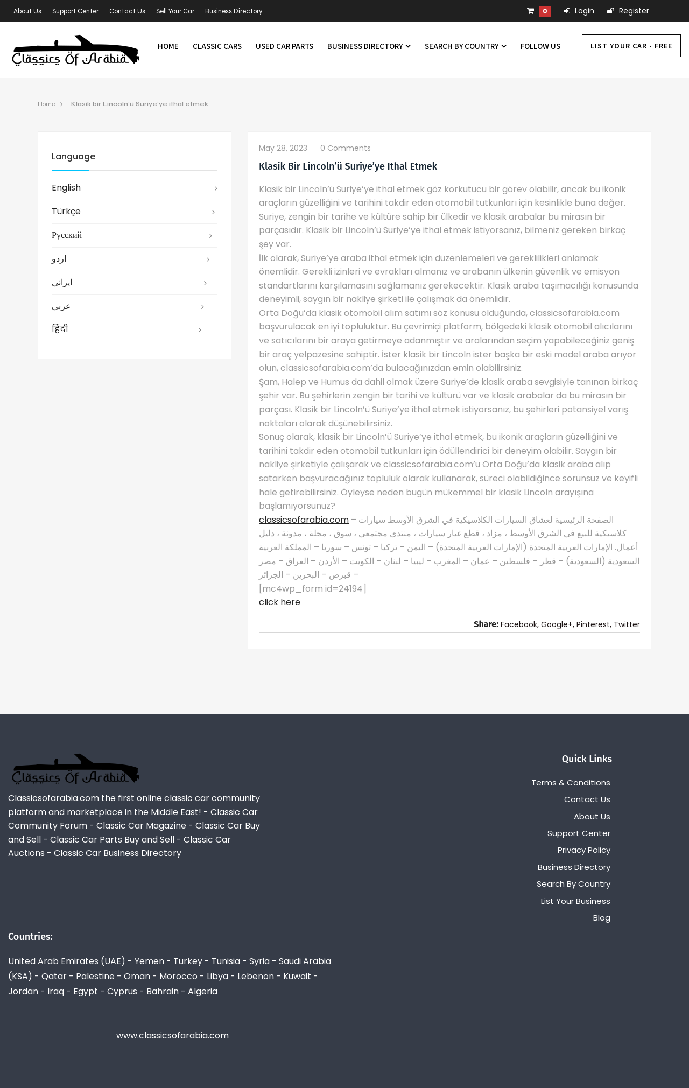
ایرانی (62, 282)
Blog (601, 917)
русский (67, 235)
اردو (59, 258)
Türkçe (66, 211)
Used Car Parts (284, 46)
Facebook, (520, 624)
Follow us (540, 46)
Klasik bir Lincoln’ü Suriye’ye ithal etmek (139, 104)
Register (628, 10)
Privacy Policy (584, 849)
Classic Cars (217, 46)
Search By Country (466, 46)
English (66, 187)
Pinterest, (593, 624)
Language (73, 156)
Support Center (75, 11)
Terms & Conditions (570, 782)
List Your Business (575, 901)
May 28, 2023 (283, 148)
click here (279, 602)
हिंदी (60, 329)
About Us (27, 11)
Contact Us (127, 11)
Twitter (627, 624)
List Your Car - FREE (631, 46)
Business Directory (234, 11)
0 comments (345, 148)
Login (579, 10)
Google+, (557, 624)
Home (168, 46)
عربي (61, 306)
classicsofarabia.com (304, 520)
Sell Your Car (175, 11)
